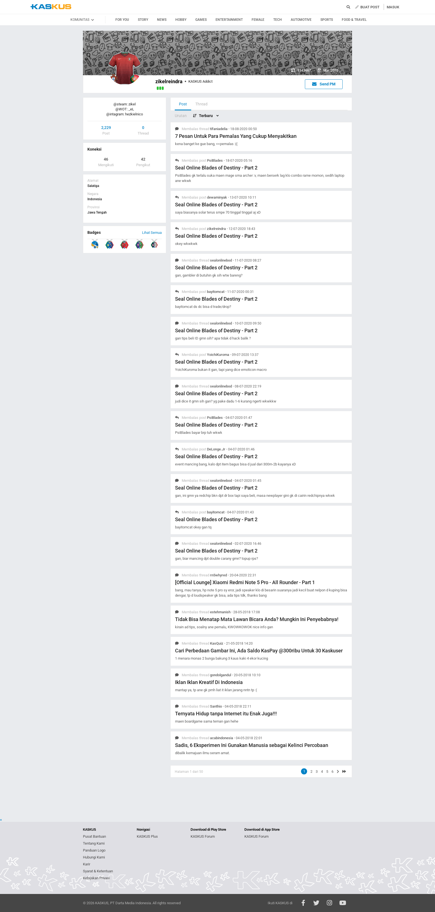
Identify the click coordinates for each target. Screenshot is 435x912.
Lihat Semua (152, 232)
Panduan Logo (94, 850)
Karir (86, 864)
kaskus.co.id (51, 6)
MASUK (393, 7)
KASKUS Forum (203, 836)
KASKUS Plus (147, 836)
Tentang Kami (94, 843)
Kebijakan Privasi (96, 878)
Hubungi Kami (94, 857)
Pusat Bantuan (94, 836)
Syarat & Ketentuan (98, 871)
